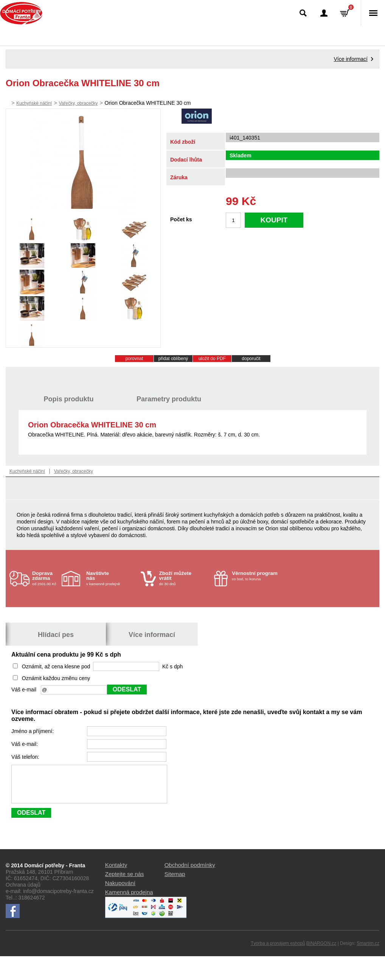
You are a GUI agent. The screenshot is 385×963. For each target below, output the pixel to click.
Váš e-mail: (25, 744)
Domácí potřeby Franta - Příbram (21, 13)
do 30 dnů (184, 578)
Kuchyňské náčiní (34, 103)
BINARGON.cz (321, 950)
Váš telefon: (26, 757)
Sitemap (175, 881)
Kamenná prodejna (129, 899)
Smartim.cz (368, 950)
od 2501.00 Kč (46, 578)
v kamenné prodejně (111, 578)
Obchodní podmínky (190, 871)
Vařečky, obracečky (78, 103)
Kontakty (116, 871)
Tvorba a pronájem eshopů (278, 950)
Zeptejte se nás (124, 881)
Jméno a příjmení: (33, 731)
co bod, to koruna (257, 575)
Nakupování (120, 890)
